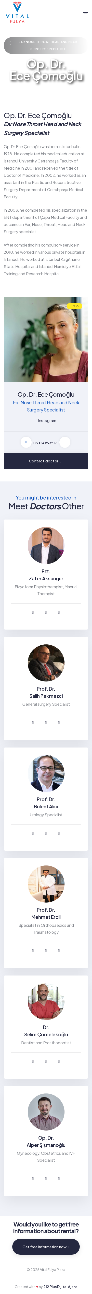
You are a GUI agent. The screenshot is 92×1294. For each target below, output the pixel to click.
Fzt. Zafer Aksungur (46, 574)
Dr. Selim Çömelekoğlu (46, 1030)
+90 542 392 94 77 (45, 442)
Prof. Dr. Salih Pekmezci (46, 692)
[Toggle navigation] (85, 12)
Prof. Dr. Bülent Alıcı (46, 802)
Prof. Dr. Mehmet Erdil (46, 913)
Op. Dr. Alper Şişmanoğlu (46, 1141)
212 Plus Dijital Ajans (60, 1286)
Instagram (46, 420)
